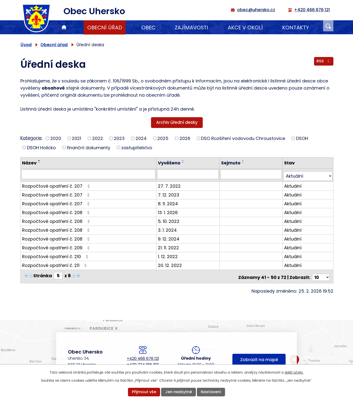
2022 (97, 138)
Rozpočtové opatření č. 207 (56, 184)
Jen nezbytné (178, 392)
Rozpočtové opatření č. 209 (56, 246)
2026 (184, 138)
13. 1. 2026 (168, 210)
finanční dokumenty (88, 147)
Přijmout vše (144, 392)
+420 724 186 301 (143, 361)
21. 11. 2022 (169, 246)
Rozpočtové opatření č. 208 (56, 210)
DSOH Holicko (41, 147)
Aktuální (293, 184)
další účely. (294, 372)
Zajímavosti (191, 27)
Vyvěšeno (170, 163)
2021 (76, 138)
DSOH (302, 138)
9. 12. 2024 (169, 237)
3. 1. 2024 (168, 228)
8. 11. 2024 (169, 202)
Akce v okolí (245, 27)
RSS (323, 62)
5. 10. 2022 (169, 219)
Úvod (64, 27)
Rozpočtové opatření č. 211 (55, 263)
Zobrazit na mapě (259, 357)
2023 (119, 138)
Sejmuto (231, 163)
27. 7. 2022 (170, 184)
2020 (55, 138)
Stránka (42, 274)
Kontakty (295, 27)
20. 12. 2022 (171, 263)
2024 (141, 138)
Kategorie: (31, 138)
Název (29, 163)
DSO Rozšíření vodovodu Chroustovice (243, 138)
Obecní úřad (104, 27)
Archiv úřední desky (177, 122)
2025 (162, 138)
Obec (148, 27)
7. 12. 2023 (169, 193)
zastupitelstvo (136, 147)
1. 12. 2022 (168, 255)
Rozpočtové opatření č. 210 (56, 255)
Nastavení (211, 392)
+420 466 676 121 (143, 355)
